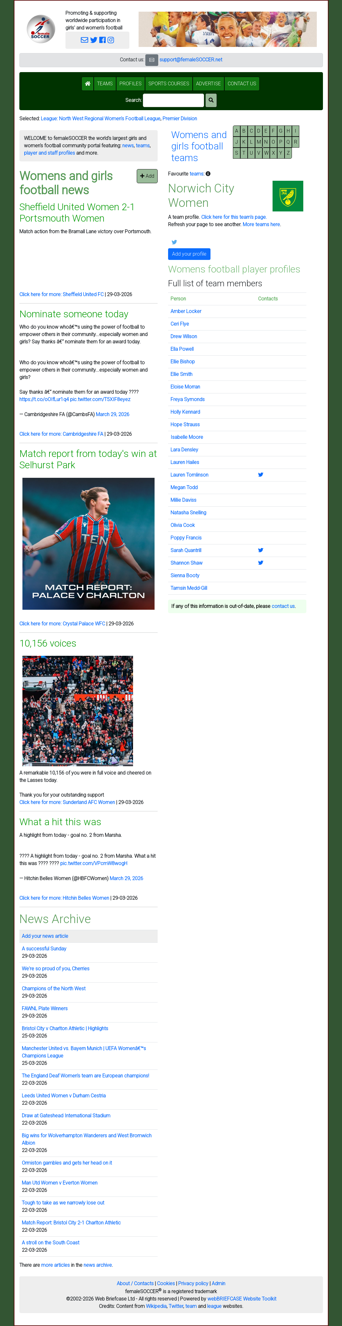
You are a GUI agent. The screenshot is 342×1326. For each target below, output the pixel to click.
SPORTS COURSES (168, 84)
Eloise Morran (185, 387)
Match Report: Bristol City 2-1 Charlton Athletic (71, 1223)
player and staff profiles (49, 153)
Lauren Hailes (185, 462)
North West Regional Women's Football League (109, 119)
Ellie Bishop (183, 362)
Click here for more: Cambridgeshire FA (61, 434)
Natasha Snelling (188, 513)
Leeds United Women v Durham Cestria (64, 1096)
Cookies (166, 1283)
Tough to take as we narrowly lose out (63, 1203)
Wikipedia (156, 1306)
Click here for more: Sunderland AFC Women (67, 802)
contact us (283, 606)
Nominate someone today (73, 314)
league (214, 1306)
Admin (218, 1283)
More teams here (261, 224)
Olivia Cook (183, 525)
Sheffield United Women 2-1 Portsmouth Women (77, 212)
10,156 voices (48, 643)
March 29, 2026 (112, 414)
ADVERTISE (208, 84)
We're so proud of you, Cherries (55, 969)
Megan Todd (184, 487)
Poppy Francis (186, 538)
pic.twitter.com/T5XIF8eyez (100, 399)
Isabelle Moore (187, 437)
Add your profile (189, 254)
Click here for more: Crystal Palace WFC (62, 624)
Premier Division (180, 119)
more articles (55, 1265)
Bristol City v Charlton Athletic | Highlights (65, 1028)
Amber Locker (186, 311)
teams (143, 146)
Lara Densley (184, 450)
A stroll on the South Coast (50, 1243)
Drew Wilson (184, 336)
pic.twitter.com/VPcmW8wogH (93, 863)
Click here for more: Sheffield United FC (61, 294)
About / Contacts (135, 1283)
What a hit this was (60, 822)
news (128, 146)
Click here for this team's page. (234, 217)
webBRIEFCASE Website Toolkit (241, 1299)
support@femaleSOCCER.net (190, 60)
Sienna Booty (185, 575)
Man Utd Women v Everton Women (59, 1183)
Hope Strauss (185, 424)
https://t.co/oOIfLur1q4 (44, 399)
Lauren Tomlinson (189, 475)
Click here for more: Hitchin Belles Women (64, 898)
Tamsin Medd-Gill (189, 588)
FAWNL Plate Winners (45, 1008)
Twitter (176, 1306)
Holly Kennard (185, 412)
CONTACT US (242, 84)
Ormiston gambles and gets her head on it (67, 1163)
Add (147, 176)
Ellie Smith (181, 374)
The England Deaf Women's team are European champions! (85, 1076)
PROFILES (131, 84)
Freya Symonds (188, 399)
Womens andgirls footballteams (199, 146)
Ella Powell (182, 349)
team (191, 1306)
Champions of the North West (53, 989)
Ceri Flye (180, 324)
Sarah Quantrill (186, 550)
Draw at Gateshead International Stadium (66, 1116)
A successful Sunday (44, 949)
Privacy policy (193, 1283)
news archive (98, 1265)
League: (50, 119)
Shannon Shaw (186, 563)
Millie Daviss (183, 500)
